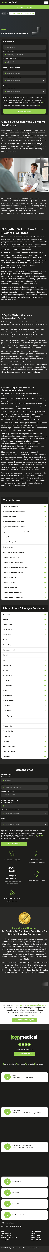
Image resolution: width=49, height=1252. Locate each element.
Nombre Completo (8, 44)
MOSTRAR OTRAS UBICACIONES (11, 1227)
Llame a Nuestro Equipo (24, 1021)
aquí (38, 105)
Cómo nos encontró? (9, 88)
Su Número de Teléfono (9, 58)
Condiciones (6, 1237)
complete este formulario (36, 1006)
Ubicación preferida (8, 69)
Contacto (5, 1241)
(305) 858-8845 (25, 1055)
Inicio (3, 1232)
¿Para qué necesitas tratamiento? (12, 77)
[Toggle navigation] (46, 3)
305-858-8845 (39, 836)
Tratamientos (6, 1234)
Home (3, 13)
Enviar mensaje (24, 111)
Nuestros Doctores (9, 1239)
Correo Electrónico (8, 51)
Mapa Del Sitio (37, 1241)
